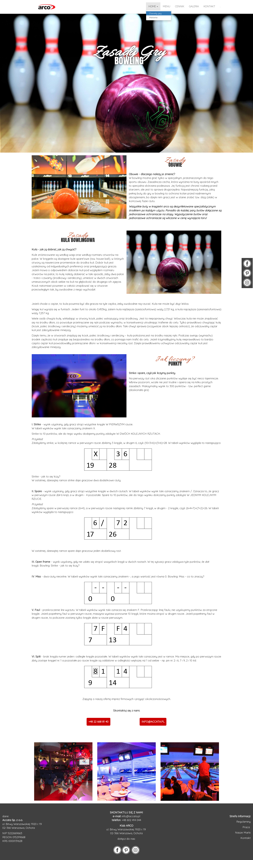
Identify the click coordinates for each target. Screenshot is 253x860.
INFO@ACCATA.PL (153, 721)
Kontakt (245, 838)
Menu (166, 6)
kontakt (209, 6)
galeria (194, 6)
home (153, 6)
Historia (153, 17)
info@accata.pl (131, 816)
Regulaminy (243, 821)
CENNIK (179, 6)
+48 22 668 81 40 (98, 721)
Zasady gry (155, 13)
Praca (247, 827)
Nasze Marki (243, 832)
